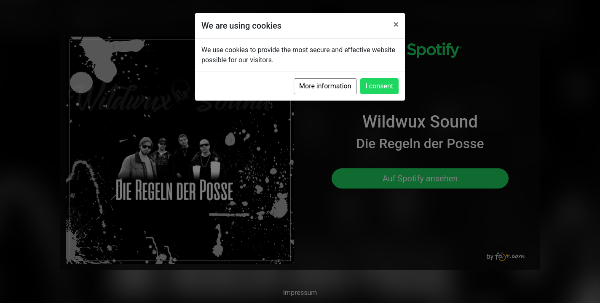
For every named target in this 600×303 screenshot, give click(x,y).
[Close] (396, 24)
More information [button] (325, 86)
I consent (379, 86)
